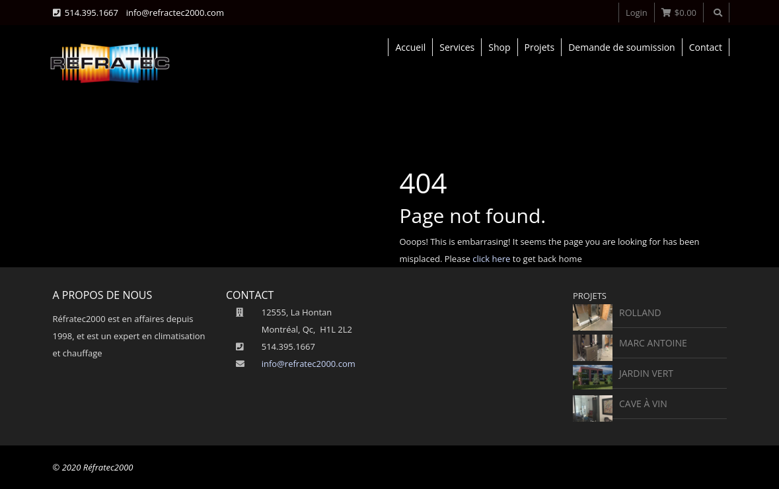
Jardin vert (646, 373)
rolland (640, 312)
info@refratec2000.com (308, 364)
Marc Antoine (653, 343)
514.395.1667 (91, 12)
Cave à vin (643, 403)
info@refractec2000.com (175, 12)
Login (637, 12)
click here (491, 259)
